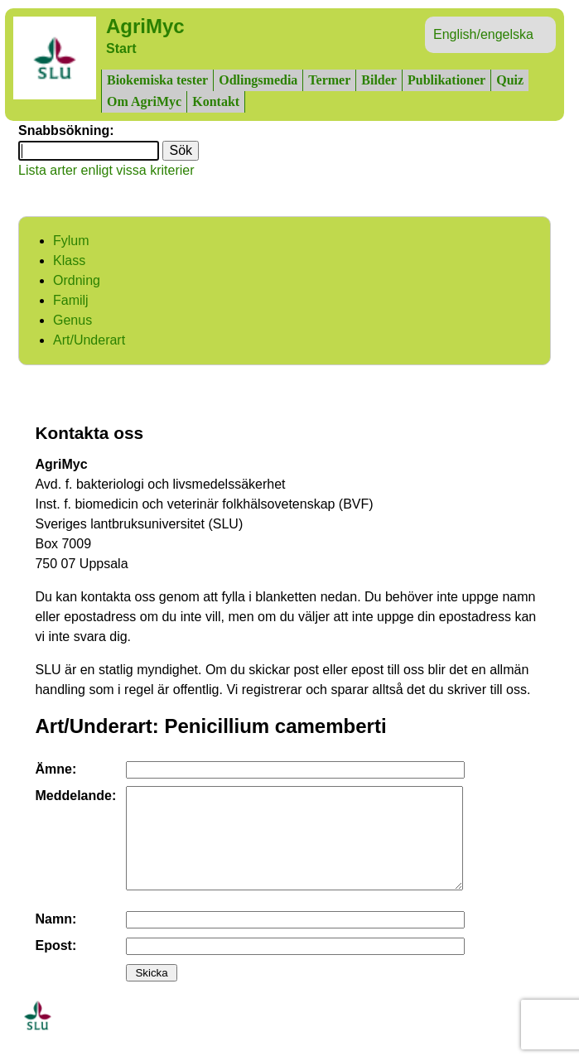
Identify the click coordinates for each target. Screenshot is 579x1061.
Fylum (71, 241)
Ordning (76, 280)
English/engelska (483, 34)
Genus (72, 320)
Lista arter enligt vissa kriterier (106, 170)
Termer (329, 80)
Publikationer (446, 80)
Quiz (510, 80)
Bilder (379, 80)
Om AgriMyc (144, 101)
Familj (71, 300)
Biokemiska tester (157, 80)
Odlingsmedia (258, 80)
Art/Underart (89, 340)
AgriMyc (145, 26)
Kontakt (215, 101)
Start (121, 48)
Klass (69, 260)
